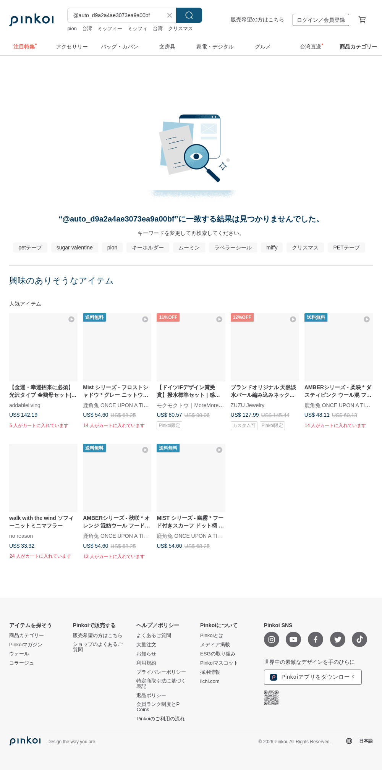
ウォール (19, 654)
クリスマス (180, 28)
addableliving (24, 405)
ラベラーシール (233, 247)
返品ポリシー (151, 695)
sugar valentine (75, 247)
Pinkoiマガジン (25, 644)
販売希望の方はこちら (257, 19)
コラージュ (21, 663)
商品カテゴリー (26, 635)
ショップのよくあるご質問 (98, 647)
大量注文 (146, 644)
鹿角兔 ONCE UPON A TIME (117, 405)
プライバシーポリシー (161, 672)
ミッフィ (137, 28)
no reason (21, 536)
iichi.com (210, 681)
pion (72, 28)
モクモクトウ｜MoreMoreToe (192, 405)
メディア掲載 (215, 644)
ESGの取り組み (217, 654)
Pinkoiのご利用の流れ (160, 718)
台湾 (87, 28)
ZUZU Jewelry (248, 405)
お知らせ (146, 654)
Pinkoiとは (211, 635)
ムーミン (189, 247)
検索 (189, 15)
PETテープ (346, 247)
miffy (271, 247)
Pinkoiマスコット (219, 663)
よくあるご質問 (153, 635)
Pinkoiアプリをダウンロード (313, 677)
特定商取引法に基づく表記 (161, 683)
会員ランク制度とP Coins (157, 707)
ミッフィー (109, 28)
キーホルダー (148, 247)
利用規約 (146, 663)
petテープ (30, 247)
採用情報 (210, 672)
